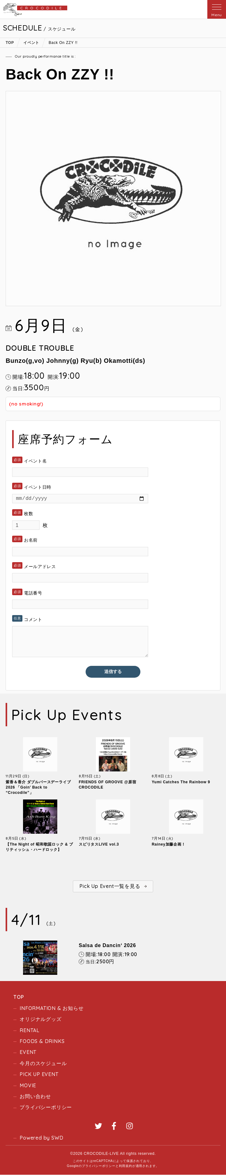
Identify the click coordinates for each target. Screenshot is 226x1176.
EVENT (28, 1053)
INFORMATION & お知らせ (51, 1009)
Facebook (114, 1126)
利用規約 (125, 1167)
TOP (18, 998)
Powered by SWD (41, 1139)
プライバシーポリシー (46, 1108)
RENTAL (30, 1031)
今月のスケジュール (43, 1064)
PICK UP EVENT (39, 1075)
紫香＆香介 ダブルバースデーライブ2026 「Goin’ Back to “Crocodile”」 (38, 788)
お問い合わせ (35, 1097)
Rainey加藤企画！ (168, 845)
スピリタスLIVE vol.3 (99, 845)
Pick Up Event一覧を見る (109, 887)
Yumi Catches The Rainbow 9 (181, 783)
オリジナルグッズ (40, 1020)
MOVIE (28, 1086)
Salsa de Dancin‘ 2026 (107, 946)
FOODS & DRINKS (42, 1042)
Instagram (129, 1126)
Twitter (98, 1126)
